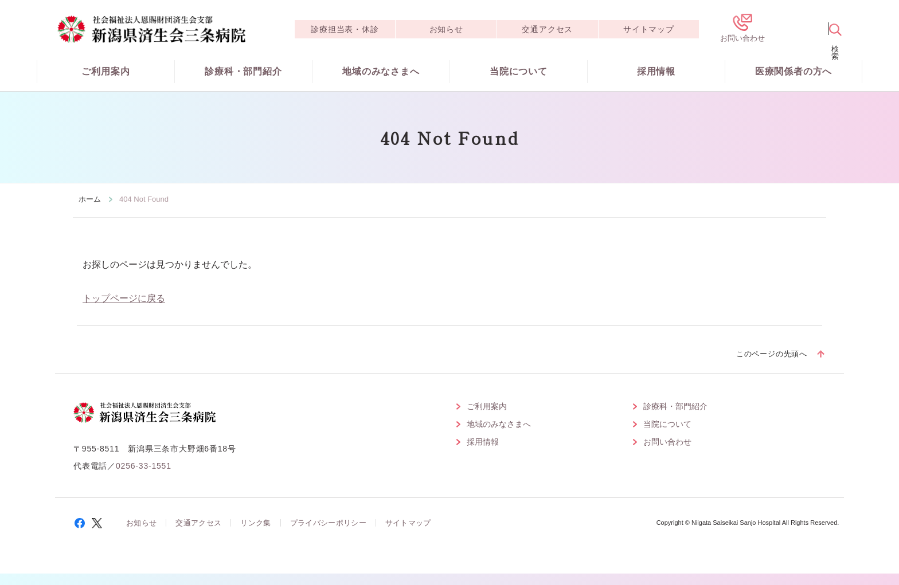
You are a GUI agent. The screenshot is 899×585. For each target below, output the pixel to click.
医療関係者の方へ (793, 71)
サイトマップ (648, 29)
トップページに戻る (124, 298)
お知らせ (446, 29)
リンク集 (255, 523)
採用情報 (656, 71)
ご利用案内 (105, 71)
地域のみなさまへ (380, 71)
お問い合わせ (667, 441)
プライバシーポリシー (328, 523)
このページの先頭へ (771, 354)
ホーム (90, 199)
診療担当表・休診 (344, 29)
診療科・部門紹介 (243, 71)
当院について (519, 71)
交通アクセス (547, 29)
